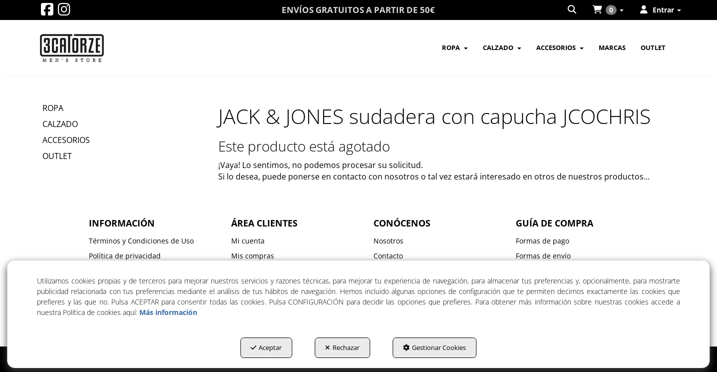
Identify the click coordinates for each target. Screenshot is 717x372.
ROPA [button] (52, 108)
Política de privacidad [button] (125, 255)
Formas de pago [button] (542, 241)
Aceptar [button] (266, 347)
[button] (47, 11)
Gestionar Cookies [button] (434, 347)
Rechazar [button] (342, 347)
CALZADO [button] (60, 124)
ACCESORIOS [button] (66, 140)
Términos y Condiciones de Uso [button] (141, 241)
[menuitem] (572, 10)
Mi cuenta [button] (248, 241)
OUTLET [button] (57, 156)
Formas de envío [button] (543, 255)
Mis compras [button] (252, 255)
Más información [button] (168, 312)
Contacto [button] (388, 255)
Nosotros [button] (388, 241)
